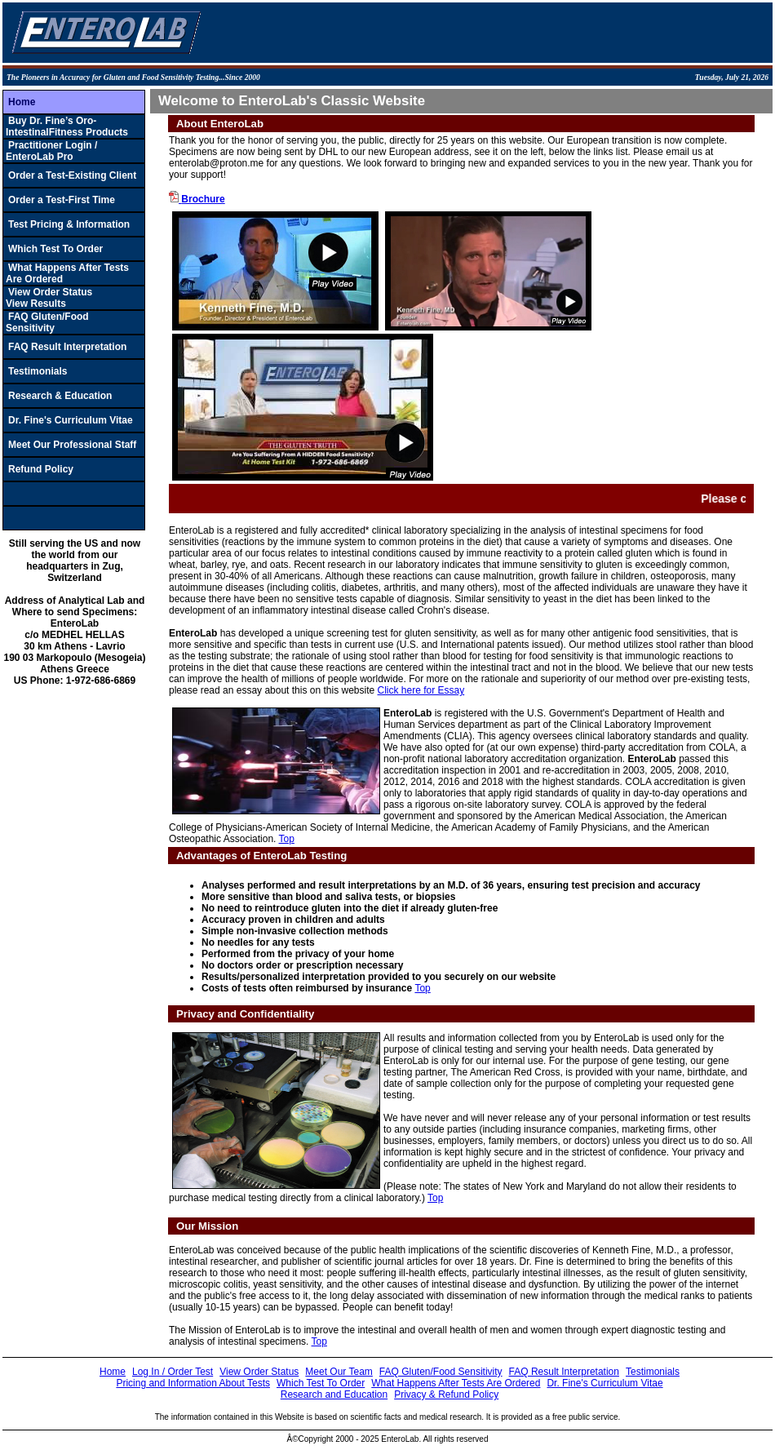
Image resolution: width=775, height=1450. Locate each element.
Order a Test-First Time (61, 200)
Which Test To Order (55, 249)
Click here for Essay (421, 690)
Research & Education (60, 395)
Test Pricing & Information (69, 224)
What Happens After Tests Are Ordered (455, 1383)
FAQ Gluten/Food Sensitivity (47, 322)
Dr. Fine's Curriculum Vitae (70, 420)
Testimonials (37, 371)
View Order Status (259, 1371)
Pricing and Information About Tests (193, 1383)
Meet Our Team (338, 1371)
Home (21, 102)
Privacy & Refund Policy (446, 1394)
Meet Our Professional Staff (72, 444)
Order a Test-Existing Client (72, 175)
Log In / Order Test (172, 1371)
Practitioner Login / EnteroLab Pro (51, 151)
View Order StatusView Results (49, 297)
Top (286, 839)
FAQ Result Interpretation (67, 347)
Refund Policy (40, 469)
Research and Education (334, 1394)
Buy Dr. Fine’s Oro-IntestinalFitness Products (67, 126)
